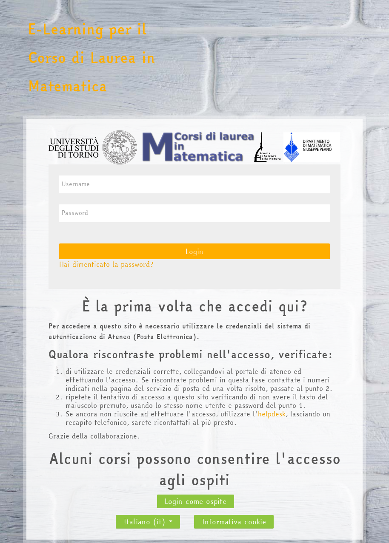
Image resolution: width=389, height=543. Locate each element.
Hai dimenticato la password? (106, 264)
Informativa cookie (234, 521)
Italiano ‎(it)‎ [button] (147, 519)
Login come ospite (195, 501)
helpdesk (272, 414)
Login (194, 251)
